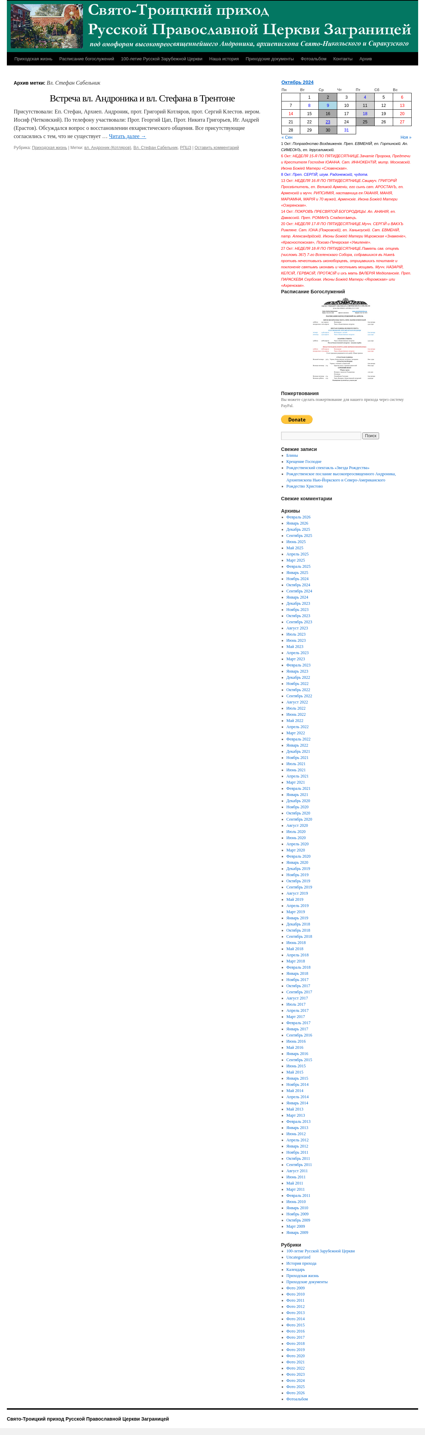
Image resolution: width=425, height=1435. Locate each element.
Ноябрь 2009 (298, 1214)
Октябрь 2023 (299, 615)
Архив (366, 58)
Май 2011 (295, 1183)
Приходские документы (270, 58)
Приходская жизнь (33, 58)
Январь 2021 (297, 794)
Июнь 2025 (296, 541)
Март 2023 (296, 659)
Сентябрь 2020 (299, 819)
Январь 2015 (297, 1078)
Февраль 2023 (299, 665)
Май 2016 (295, 1047)
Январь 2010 (297, 1207)
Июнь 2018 (296, 942)
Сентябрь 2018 (299, 936)
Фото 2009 (296, 1288)
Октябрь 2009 (299, 1220)
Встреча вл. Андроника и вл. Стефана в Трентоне (142, 98)
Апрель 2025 (298, 554)
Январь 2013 (297, 1127)
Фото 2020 (296, 1355)
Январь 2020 (297, 862)
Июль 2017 (296, 1004)
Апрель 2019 (298, 905)
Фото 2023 (296, 1374)
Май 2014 (295, 1090)
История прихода (302, 1263)
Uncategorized (299, 1257)
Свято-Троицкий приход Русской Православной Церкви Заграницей (88, 1419)
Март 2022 (296, 733)
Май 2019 (295, 899)
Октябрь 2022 (299, 689)
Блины (292, 455)
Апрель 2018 (298, 955)
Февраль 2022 (299, 739)
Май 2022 (295, 720)
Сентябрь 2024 (299, 591)
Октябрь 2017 (299, 985)
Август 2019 (297, 893)
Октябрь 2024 (297, 82)
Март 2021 (296, 782)
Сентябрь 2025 (299, 535)
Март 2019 (296, 911)
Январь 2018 (297, 973)
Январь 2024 (297, 597)
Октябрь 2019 (299, 881)
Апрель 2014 (298, 1096)
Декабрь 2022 (298, 677)
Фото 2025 (296, 1386)
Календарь (296, 1269)
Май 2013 (295, 1109)
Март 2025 (296, 560)
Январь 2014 (297, 1103)
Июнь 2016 (296, 1041)
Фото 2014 (296, 1318)
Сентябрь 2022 (299, 696)
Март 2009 (296, 1226)
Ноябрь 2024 (298, 578)
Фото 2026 (296, 1392)
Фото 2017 (296, 1337)
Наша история (224, 58)
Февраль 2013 (299, 1121)
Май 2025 (295, 547)
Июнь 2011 (296, 1177)
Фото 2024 (296, 1380)
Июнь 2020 (296, 837)
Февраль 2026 (299, 517)
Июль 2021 (296, 763)
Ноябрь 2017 (298, 979)
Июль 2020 (296, 831)
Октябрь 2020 (299, 813)
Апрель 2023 (298, 652)
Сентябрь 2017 (299, 992)
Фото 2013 (296, 1312)
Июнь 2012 (296, 1133)
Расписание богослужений (86, 58)
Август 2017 (297, 998)
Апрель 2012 (298, 1140)
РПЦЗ (185, 147)
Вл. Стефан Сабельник (155, 147)
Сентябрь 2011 (299, 1164)
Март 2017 (296, 1016)
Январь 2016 (297, 1053)
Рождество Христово (305, 486)
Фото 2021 (296, 1362)
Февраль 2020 (299, 856)
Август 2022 (297, 702)
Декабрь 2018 (298, 924)
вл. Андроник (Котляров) (107, 147)
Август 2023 (297, 628)
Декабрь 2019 (298, 868)
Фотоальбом (313, 58)
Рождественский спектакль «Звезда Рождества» (328, 467)
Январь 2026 (297, 523)
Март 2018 (296, 961)
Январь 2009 (297, 1232)
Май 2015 (295, 1072)
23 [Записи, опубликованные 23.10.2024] (328, 122)
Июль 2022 (296, 708)
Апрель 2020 (298, 844)
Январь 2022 (297, 745)
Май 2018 (295, 948)
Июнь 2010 (296, 1201)
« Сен (287, 137)
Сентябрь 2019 (299, 887)
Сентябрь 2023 (299, 622)
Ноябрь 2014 (298, 1084)
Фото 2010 (296, 1294)
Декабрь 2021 (298, 751)
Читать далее (127, 136)
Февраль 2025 (299, 566)
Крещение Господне (304, 461)
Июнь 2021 (296, 770)
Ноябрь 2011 (297, 1152)
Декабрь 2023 (298, 603)
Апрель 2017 (298, 1010)
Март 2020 (296, 850)
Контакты (342, 58)
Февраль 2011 (299, 1195)
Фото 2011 (296, 1300)
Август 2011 (297, 1170)
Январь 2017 (297, 1029)
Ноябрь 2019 (298, 874)
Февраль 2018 (299, 967)
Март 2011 (296, 1189)
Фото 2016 (296, 1331)
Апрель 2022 (298, 726)
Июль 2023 (296, 634)
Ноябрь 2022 (298, 683)
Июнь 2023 (296, 640)
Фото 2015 (296, 1325)
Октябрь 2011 (298, 1158)
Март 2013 (296, 1115)
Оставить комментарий (217, 147)
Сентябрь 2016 (299, 1035)
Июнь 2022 (296, 714)
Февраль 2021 (299, 788)
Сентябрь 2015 (299, 1059)
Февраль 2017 (299, 1022)
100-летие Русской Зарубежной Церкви (162, 58)
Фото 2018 (296, 1343)
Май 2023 (295, 646)
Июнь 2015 (296, 1066)
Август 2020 (297, 825)
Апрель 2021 (298, 776)
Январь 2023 (297, 671)
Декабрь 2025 (298, 529)
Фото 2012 (296, 1306)
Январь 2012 (297, 1146)
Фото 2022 (296, 1368)
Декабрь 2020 (298, 800)
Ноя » (406, 137)
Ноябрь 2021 (298, 757)
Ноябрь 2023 (298, 609)
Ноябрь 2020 (298, 807)
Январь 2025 (297, 572)
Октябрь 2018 (299, 930)
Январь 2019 (297, 918)
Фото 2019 (296, 1349)
